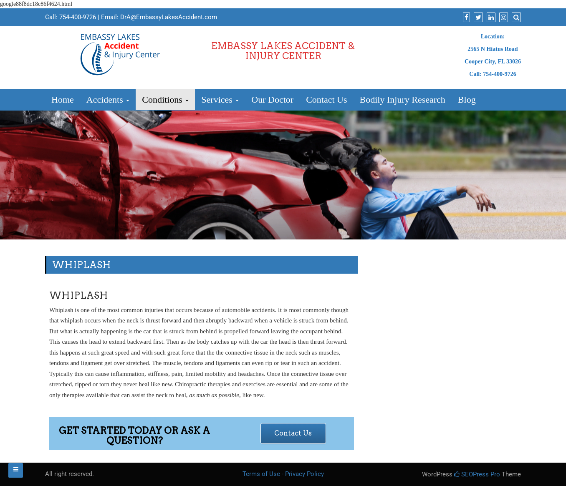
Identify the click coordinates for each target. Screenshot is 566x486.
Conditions (165, 99)
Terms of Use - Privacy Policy (283, 474)
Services (220, 99)
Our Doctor (272, 99)
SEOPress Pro (477, 474)
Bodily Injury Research (402, 99)
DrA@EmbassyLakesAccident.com (168, 17)
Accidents (107, 99)
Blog (467, 99)
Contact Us (326, 99)
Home (62, 99)
